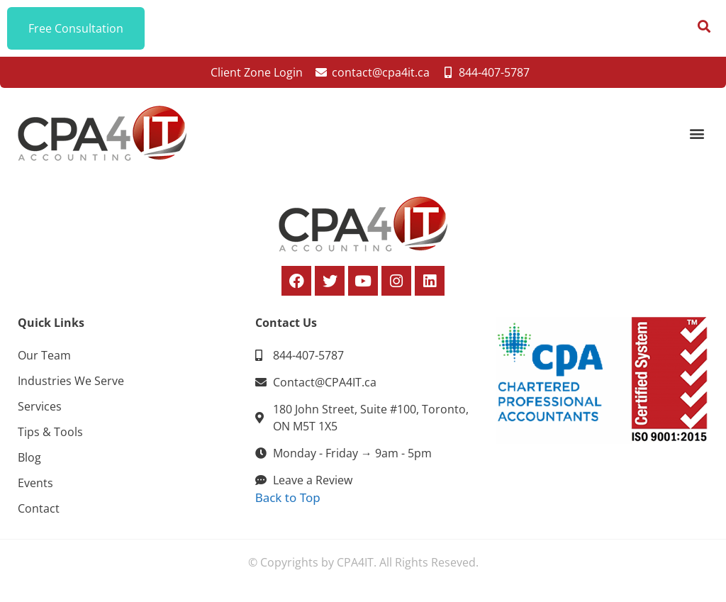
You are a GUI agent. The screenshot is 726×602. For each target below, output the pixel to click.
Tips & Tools (50, 432)
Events (35, 483)
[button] (696, 133)
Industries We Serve (71, 381)
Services (40, 406)
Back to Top (287, 497)
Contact (39, 508)
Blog (29, 457)
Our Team (44, 355)
